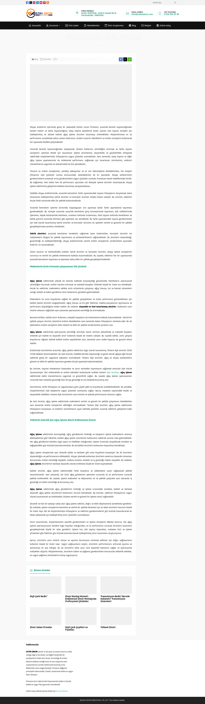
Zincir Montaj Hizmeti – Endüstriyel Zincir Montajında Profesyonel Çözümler (80, 599)
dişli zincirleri (113, 373)
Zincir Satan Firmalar (41, 627)
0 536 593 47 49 (171, 14)
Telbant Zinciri (108, 627)
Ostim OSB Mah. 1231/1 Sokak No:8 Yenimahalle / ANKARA (98, 14)
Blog (107, 43)
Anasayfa (100, 43)
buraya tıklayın (62, 691)
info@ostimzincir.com (142, 14)
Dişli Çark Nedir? (38, 596)
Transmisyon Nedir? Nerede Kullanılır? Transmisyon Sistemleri (115, 599)
